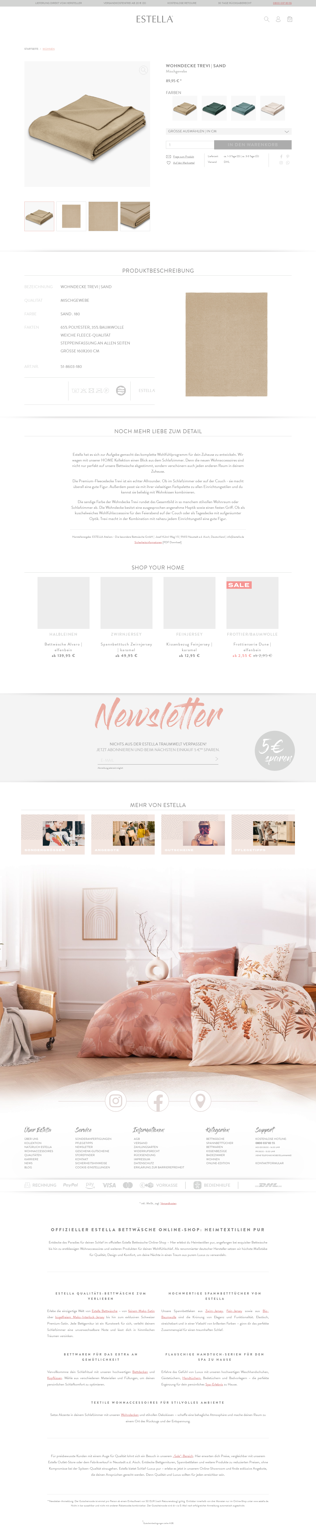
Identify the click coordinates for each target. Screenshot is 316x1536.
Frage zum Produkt (183, 156)
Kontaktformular (269, 1163)
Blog (28, 1167)
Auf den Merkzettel (184, 163)
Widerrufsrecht (147, 1151)
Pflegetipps (84, 1143)
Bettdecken (140, 1372)
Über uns (31, 1139)
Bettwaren (108, 39)
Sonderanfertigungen (93, 1139)
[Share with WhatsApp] (288, 163)
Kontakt (81, 1159)
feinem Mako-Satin (141, 1311)
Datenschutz (144, 1163)
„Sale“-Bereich (183, 1456)
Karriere (31, 1159)
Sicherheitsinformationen (148, 542)
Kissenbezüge (139, 39)
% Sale (220, 39)
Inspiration (281, 39)
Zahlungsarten (146, 1147)
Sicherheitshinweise (91, 1163)
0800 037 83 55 (282, 3)
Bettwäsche (35, 39)
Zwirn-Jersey (214, 1311)
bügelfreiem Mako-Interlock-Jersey (79, 1317)
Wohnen (199, 39)
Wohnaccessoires (38, 1151)
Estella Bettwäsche (104, 1311)
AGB (137, 1139)
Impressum (142, 1159)
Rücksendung (145, 1155)
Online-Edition (248, 39)
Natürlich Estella (38, 1147)
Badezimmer (171, 39)
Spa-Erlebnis (214, 1384)
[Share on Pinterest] (288, 156)
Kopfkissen (54, 1378)
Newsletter (84, 1147)
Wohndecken (130, 1414)
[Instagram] (281, 163)
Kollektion (32, 1143)
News (28, 1163)
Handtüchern (191, 1378)
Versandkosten (168, 1203)
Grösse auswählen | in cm (192, 131)
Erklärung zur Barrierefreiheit (159, 1167)
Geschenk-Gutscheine (92, 1151)
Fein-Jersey (234, 1311)
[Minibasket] (289, 19)
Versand (140, 1143)
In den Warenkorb (253, 145)
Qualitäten (32, 1155)
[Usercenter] (278, 19)
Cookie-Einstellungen (92, 1167)
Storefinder (85, 1155)
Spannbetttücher (72, 39)
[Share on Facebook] (281, 156)
